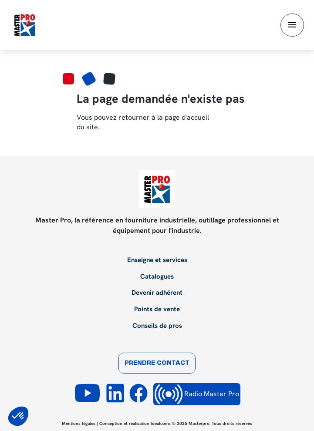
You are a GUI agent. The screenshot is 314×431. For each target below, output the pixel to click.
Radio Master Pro (197, 394)
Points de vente (157, 309)
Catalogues (157, 276)
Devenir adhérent (157, 293)
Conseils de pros (157, 326)
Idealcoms (161, 423)
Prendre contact (157, 363)
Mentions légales (78, 423)
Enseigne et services (157, 260)
